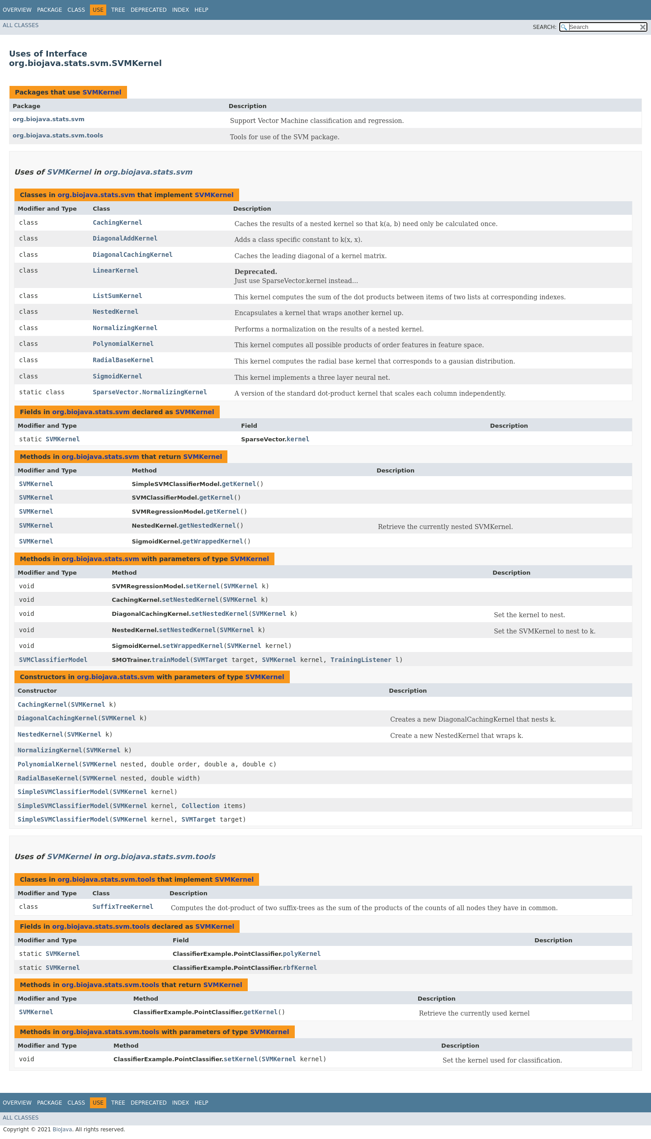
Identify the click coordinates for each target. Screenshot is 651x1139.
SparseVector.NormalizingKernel (150, 392)
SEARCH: (545, 27)
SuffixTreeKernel (123, 906)
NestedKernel (115, 311)
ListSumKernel (117, 295)
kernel (298, 439)
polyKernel (302, 953)
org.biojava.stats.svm (49, 119)
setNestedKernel (190, 599)
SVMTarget (210, 659)
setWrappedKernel (192, 645)
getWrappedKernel (212, 541)
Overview (17, 10)
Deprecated (149, 10)
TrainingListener (361, 659)
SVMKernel (101, 92)
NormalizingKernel (125, 327)
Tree (118, 10)
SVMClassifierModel (53, 659)
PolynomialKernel (123, 343)
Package (49, 10)
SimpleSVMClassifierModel (63, 791)
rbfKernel (300, 967)
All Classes (20, 25)
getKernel (239, 483)
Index (180, 10)
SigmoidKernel (117, 376)
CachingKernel (117, 222)
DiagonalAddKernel (125, 238)
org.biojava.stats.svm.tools (58, 135)
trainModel (170, 659)
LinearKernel (115, 270)
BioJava (62, 1129)
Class (76, 10)
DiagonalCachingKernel (133, 254)
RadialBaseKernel (123, 360)
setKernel (202, 586)
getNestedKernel (207, 525)
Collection (200, 805)
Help (201, 10)
